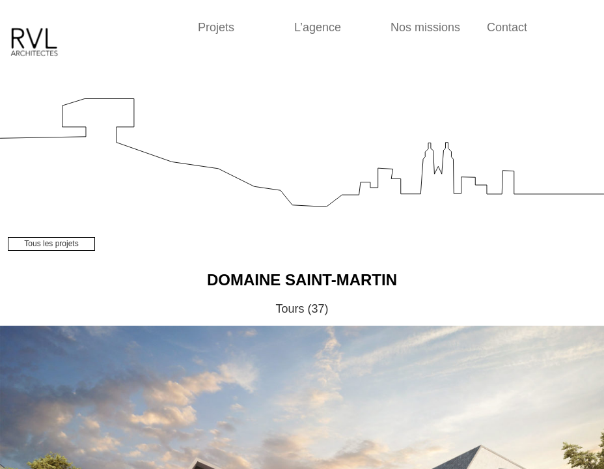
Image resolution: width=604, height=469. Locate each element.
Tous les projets (51, 243)
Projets (216, 27)
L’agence (317, 27)
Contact (507, 27)
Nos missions (425, 27)
